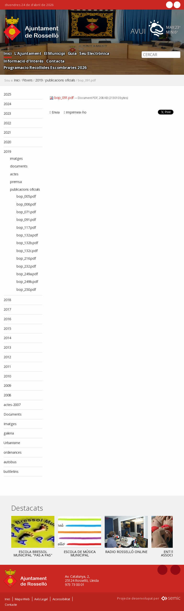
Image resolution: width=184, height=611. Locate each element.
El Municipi (54, 53)
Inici (8, 53)
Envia (56, 112)
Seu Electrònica (94, 53)
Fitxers (27, 80)
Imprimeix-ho (76, 112)
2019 (39, 80)
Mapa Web (22, 599)
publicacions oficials (60, 80)
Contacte (11, 604)
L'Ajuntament (27, 53)
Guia (72, 53)
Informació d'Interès (24, 61)
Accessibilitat (61, 599)
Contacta (55, 61)
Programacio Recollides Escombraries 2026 (45, 67)
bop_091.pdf (62, 97)
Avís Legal (41, 599)
